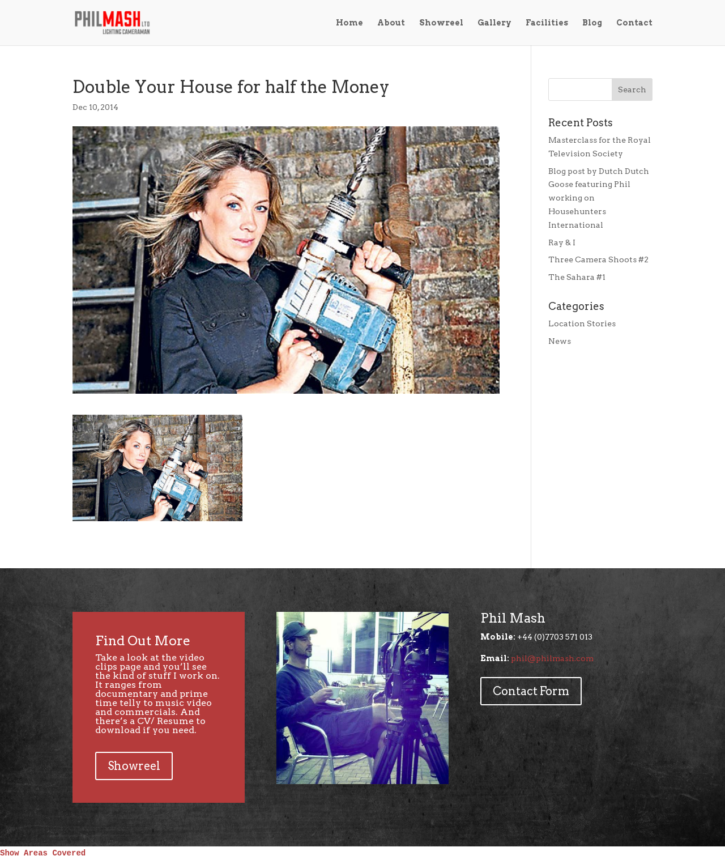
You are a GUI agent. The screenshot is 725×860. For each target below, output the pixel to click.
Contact (634, 23)
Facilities (547, 23)
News (559, 341)
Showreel (441, 23)
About (391, 23)
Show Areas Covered (43, 853)
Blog (592, 23)
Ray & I (561, 242)
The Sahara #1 (576, 277)
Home (349, 23)
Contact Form (531, 691)
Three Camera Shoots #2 (598, 259)
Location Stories (582, 323)
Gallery (494, 23)
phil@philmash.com (552, 658)
